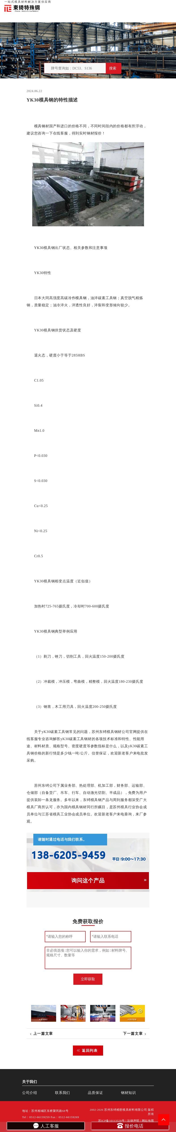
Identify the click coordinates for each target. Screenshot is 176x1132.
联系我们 (136, 4)
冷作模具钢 (77, 298)
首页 (97, 4)
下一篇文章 (133, 1033)
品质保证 (122, 4)
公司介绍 (29, 1093)
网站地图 (148, 1120)
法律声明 (133, 1120)
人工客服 (45, 1125)
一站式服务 (151, 4)
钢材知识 (167, 4)
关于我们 (108, 4)
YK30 (38, 248)
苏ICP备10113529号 (111, 1120)
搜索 (112, 68)
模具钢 (39, 126)
